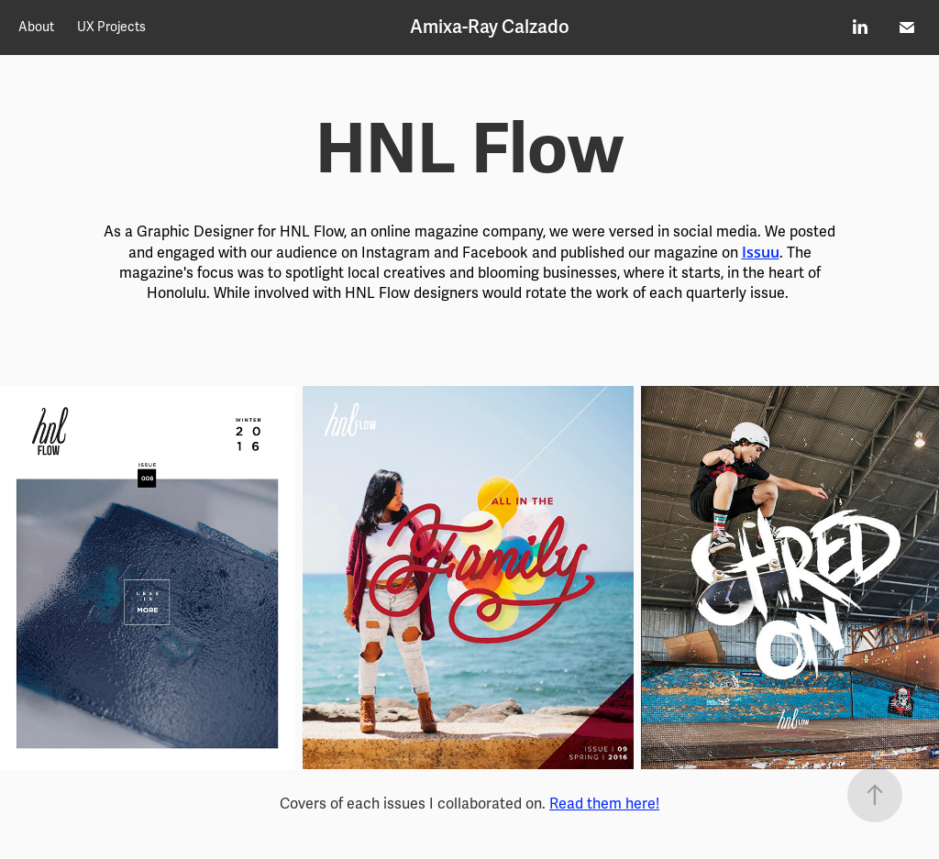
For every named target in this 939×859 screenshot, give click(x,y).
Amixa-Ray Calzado (489, 27)
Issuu (760, 252)
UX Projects (111, 27)
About (36, 27)
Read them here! (604, 804)
